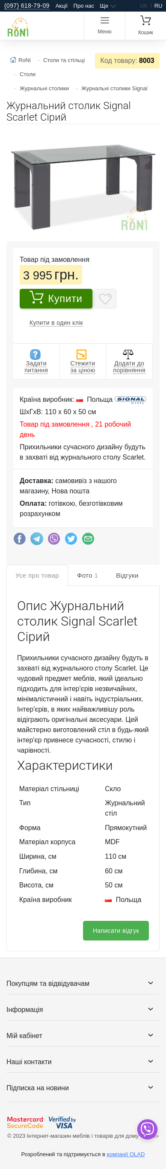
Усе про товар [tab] (37, 575)
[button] (152, 134)
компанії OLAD (126, 1154)
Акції (62, 6)
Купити (56, 297)
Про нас (84, 6)
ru (158, 6)
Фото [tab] (87, 575)
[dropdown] (147, 1129)
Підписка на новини (37, 1088)
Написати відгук (116, 930)
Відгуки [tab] (127, 575)
